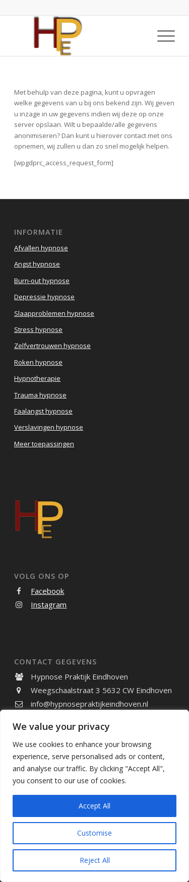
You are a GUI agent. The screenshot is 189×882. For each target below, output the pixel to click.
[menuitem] (161, 36)
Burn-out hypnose (42, 280)
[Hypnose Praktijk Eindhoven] (78, 36)
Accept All (94, 805)
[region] (94, 796)
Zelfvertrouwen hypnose (52, 345)
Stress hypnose (38, 329)
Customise (94, 833)
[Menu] (161, 36)
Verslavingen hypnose (48, 427)
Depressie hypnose (44, 296)
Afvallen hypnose (41, 247)
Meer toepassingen (44, 443)
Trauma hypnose (40, 394)
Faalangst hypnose (43, 411)
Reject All (95, 860)
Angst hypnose (37, 263)
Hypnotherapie (37, 378)
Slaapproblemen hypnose (54, 313)
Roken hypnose (38, 362)
